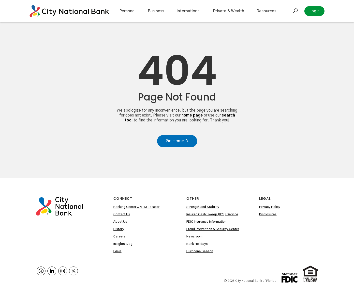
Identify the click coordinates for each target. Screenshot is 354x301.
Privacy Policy (269, 207)
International (189, 11)
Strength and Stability (202, 207)
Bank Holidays (197, 244)
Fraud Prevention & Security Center (212, 229)
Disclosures (268, 214)
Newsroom (194, 236)
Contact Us (121, 214)
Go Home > (177, 141)
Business (156, 11)
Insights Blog (123, 244)
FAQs (117, 251)
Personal (127, 11)
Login (314, 11)
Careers (119, 236)
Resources (266, 11)
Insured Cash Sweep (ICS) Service (212, 214)
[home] (69, 11)
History (118, 229)
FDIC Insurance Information (206, 221)
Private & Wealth (228, 11)
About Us (120, 221)
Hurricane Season (199, 251)
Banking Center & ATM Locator (136, 207)
